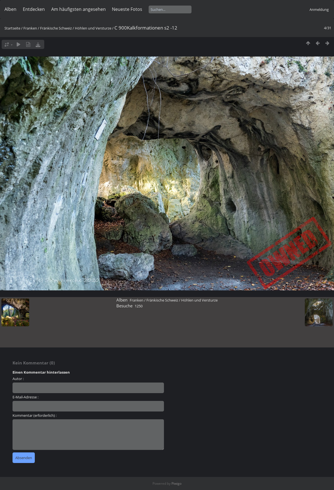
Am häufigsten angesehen (78, 9)
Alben (10, 9)
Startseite (12, 28)
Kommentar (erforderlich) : (35, 415)
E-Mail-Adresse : (25, 397)
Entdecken (34, 9)
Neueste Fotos (127, 9)
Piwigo (176, 483)
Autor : (18, 378)
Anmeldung (319, 9)
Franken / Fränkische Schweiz (47, 28)
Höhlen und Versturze (93, 28)
